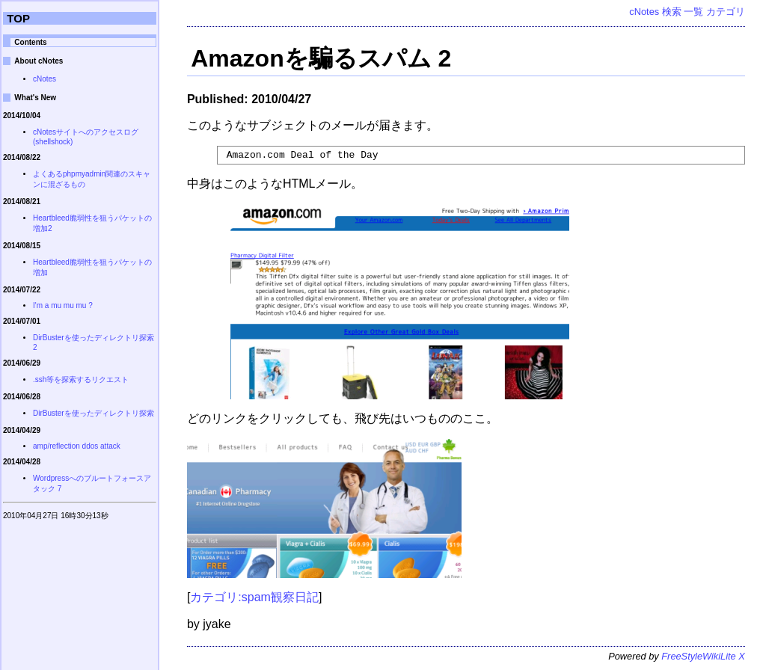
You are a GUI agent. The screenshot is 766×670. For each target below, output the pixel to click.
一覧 (693, 11)
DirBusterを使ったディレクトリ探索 (93, 413)
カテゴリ (725, 11)
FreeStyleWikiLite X (703, 658)
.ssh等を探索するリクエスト (81, 379)
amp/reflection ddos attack (76, 446)
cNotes (644, 11)
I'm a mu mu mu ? (63, 305)
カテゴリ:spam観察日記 (254, 599)
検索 (671, 11)
